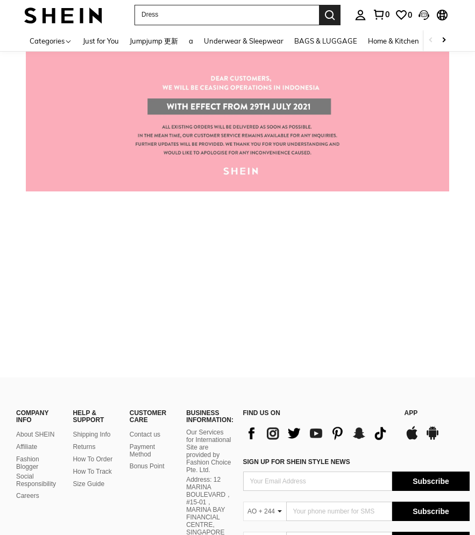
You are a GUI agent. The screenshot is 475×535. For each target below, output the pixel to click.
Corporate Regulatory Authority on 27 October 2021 (208, 446)
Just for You (101, 41)
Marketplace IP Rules (46, 501)
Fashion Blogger (27, 293)
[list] (318, 264)
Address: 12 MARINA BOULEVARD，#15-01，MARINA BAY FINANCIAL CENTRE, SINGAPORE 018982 (209, 340)
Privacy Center (37, 488)
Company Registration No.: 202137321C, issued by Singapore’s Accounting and (208, 402)
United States (44, 514)
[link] (403, 15)
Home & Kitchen (393, 41)
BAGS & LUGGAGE (325, 41)
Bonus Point (147, 297)
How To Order (92, 290)
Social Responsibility (36, 310)
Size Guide (88, 314)
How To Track (92, 302)
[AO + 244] (264, 342)
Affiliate (26, 277)
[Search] (330, 15)
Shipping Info (91, 265)
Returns (84, 277)
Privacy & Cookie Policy (104, 488)
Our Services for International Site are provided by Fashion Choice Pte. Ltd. (208, 281)
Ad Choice (172, 501)
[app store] (412, 269)
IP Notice (102, 501)
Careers (27, 326)
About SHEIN (35, 265)
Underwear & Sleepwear (243, 41)
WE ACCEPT (262, 417)
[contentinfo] (356, 436)
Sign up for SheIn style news (296, 292)
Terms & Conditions (177, 488)
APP (411, 243)
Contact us (145, 265)
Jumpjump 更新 (154, 41)
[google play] (432, 269)
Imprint (136, 501)
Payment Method (142, 281)
